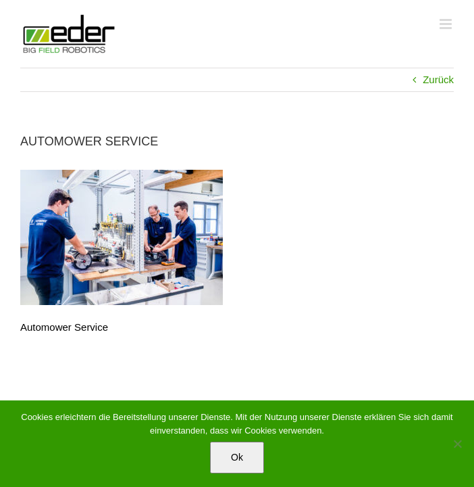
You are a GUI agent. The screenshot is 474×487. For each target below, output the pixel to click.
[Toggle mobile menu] (447, 24)
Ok (237, 457)
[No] (457, 443)
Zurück (438, 79)
